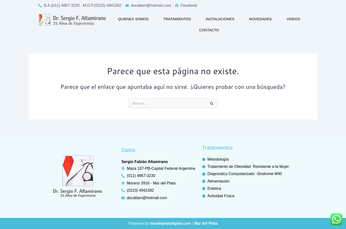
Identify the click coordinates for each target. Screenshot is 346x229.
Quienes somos (133, 19)
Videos (293, 19)
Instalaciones (220, 19)
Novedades (260, 19)
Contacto (209, 30)
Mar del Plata (206, 223)
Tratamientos (177, 19)
